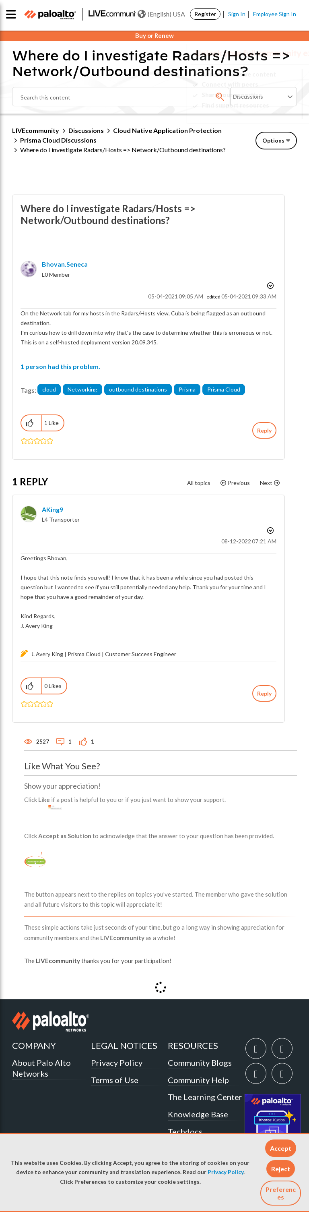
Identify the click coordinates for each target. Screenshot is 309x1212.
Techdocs (185, 1131)
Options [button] (273, 140)
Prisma (187, 389)
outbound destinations (138, 389)
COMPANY (34, 1045)
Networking (82, 389)
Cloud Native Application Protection (167, 130)
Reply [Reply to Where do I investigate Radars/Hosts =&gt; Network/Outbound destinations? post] (264, 430)
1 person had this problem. (60, 366)
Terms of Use (114, 1080)
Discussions (86, 130)
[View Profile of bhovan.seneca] (65, 264)
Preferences (281, 1193)
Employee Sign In (274, 13)
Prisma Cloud (223, 389)
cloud (49, 389)
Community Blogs (200, 1062)
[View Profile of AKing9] (52, 509)
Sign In (236, 13)
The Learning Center (205, 1097)
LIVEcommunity (35, 130)
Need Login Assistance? (260, 112)
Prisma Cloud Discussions (58, 140)
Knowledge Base (198, 1114)
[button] (280, 1148)
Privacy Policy (225, 1172)
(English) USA (161, 14)
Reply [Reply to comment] (264, 693)
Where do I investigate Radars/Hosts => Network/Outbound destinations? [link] (123, 149)
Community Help (198, 1080)
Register (205, 13)
